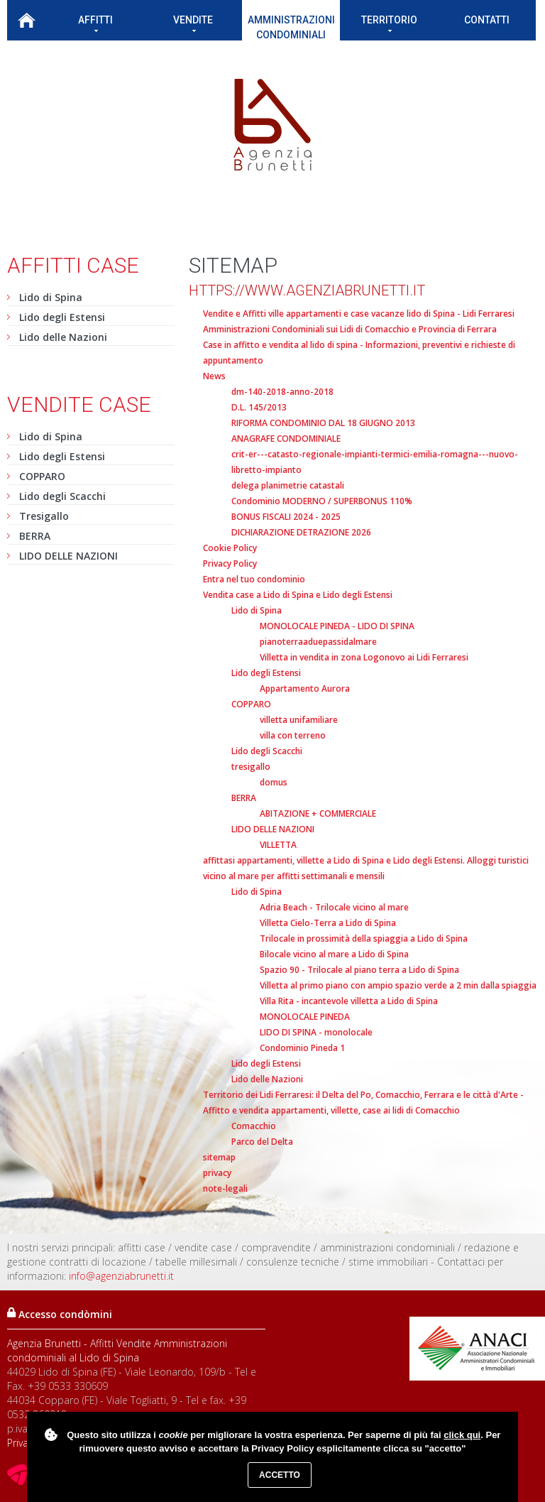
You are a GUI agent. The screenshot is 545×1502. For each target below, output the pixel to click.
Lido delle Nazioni (63, 337)
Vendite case (79, 404)
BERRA (34, 536)
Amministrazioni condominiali (291, 27)
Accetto (279, 1475)
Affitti (95, 23)
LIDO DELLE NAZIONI (68, 555)
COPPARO (42, 476)
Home (26, 20)
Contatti (487, 20)
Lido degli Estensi (62, 317)
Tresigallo (44, 516)
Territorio (389, 23)
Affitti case (73, 265)
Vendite (193, 23)
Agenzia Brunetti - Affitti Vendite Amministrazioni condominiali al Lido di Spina (117, 1350)
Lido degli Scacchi (62, 496)
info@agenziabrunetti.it (121, 1276)
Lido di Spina (50, 297)
